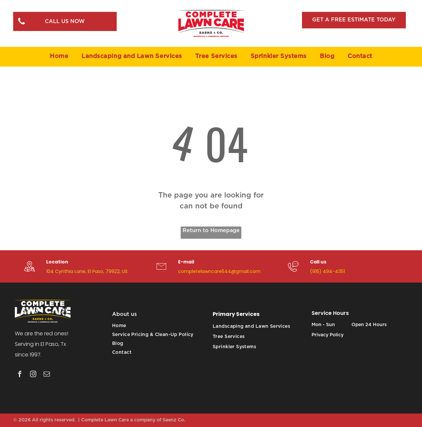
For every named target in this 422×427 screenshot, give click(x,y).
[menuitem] (59, 56)
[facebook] (19, 375)
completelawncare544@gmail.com (219, 271)
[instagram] (33, 375)
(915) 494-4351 (327, 271)
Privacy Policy (328, 335)
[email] (46, 375)
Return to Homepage (211, 230)
